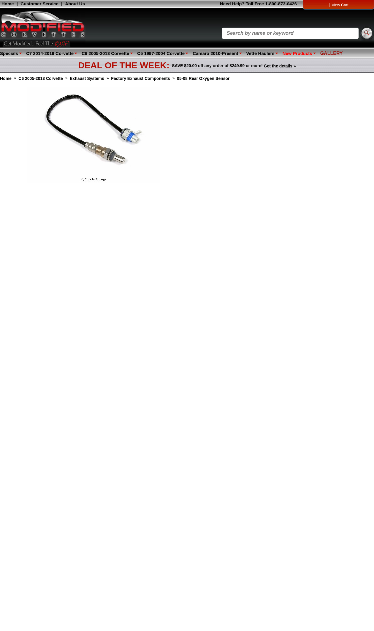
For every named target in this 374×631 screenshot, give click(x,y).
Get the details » (280, 66)
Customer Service (39, 3)
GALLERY (331, 53)
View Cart (340, 5)
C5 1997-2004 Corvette (161, 53)
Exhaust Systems (87, 78)
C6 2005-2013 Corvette (105, 53)
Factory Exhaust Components (140, 78)
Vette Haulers (260, 53)
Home (7, 3)
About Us (75, 3)
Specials (9, 53)
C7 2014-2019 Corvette (50, 53)
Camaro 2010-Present (215, 53)
